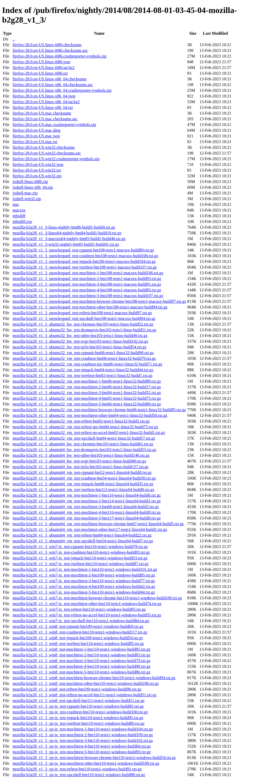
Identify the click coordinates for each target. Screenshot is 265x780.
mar (15, 204)
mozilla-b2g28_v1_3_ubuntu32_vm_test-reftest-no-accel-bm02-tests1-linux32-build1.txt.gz (88, 432)
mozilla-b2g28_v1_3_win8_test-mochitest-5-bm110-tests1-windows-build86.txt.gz (81, 672)
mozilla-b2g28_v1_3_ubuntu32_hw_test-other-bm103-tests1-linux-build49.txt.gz (79, 335)
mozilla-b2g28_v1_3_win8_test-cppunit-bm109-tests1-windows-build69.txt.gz (77, 626)
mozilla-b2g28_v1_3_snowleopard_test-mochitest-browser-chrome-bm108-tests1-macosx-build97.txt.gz (99, 301)
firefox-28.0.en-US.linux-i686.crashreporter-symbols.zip (59, 56)
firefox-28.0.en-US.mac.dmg (36, 130)
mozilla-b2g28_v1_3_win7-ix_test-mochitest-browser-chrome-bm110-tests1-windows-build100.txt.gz (97, 598)
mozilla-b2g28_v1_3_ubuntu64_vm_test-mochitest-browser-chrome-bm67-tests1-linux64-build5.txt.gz (98, 524)
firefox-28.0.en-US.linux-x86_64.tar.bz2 (45, 102)
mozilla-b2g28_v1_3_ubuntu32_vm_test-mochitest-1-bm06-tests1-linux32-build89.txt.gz (86, 381)
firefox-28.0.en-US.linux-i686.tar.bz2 (43, 67)
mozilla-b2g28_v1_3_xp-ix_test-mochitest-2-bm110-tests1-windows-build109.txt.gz (82, 735)
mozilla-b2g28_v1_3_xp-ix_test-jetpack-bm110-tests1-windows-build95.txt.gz (77, 717)
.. (13, 39)
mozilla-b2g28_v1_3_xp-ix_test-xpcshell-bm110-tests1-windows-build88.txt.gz (78, 774)
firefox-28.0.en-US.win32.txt (36, 170)
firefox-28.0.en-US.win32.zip (36, 176)
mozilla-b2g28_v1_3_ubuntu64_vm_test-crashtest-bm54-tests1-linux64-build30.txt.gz (84, 478)
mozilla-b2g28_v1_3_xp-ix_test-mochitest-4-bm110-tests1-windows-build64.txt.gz (81, 746)
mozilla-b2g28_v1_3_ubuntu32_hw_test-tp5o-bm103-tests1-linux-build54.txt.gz (79, 347)
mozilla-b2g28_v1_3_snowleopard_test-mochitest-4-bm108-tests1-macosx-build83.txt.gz (86, 290)
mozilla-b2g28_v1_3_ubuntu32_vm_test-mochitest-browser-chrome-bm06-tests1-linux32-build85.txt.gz (99, 409)
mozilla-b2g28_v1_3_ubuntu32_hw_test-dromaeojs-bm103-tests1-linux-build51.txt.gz (84, 330)
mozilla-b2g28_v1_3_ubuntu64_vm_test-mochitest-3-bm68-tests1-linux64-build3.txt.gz (85, 506)
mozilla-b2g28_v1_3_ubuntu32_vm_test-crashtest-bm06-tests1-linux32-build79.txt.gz (84, 358)
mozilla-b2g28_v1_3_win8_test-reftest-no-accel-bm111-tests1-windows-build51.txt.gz (84, 695)
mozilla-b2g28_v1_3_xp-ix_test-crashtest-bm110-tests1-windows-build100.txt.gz (80, 712)
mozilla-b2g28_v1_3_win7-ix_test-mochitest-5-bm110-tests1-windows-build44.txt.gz (83, 592)
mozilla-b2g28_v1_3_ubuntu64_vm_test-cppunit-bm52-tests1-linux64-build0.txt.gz (82, 472)
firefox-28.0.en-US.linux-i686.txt (40, 73)
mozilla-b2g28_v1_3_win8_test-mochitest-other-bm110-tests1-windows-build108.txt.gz (85, 683)
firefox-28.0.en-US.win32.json (37, 164)
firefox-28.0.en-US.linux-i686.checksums (47, 45)
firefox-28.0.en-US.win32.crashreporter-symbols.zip (55, 159)
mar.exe (18, 210)
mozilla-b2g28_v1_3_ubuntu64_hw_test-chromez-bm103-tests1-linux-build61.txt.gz (82, 444)
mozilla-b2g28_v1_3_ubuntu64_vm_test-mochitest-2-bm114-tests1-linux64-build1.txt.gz (86, 501)
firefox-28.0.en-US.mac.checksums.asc (44, 119)
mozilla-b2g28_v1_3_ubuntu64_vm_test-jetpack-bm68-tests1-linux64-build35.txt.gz (82, 484)
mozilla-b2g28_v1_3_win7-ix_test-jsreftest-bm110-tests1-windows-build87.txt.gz (80, 563)
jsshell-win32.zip (26, 198)
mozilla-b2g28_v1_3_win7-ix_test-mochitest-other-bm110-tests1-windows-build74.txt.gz (86, 603)
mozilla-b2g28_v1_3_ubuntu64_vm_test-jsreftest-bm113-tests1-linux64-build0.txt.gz (83, 489)
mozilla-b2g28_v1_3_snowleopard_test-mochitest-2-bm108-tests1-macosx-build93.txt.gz (86, 278)
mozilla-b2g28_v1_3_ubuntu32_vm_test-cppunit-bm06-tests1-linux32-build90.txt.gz (83, 352)
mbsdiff (18, 216)
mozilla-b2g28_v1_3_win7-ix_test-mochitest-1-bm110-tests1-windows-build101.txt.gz (84, 569)
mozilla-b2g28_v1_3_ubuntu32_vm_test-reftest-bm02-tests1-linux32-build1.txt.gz (81, 421)
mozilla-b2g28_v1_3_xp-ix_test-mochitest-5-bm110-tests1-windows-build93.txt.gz (81, 752)
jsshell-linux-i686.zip (30, 181)
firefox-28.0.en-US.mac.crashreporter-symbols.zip (54, 124)
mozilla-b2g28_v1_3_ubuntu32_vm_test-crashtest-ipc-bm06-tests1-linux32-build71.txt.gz (87, 364)
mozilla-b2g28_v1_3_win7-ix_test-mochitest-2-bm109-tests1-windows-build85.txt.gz (83, 575)
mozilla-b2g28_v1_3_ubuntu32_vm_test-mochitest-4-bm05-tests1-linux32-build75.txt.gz (86, 398)
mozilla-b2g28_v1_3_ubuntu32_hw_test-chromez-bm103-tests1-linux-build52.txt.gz (82, 324)
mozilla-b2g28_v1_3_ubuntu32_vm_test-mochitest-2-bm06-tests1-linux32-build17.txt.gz (86, 387)
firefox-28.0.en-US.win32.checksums (43, 147)
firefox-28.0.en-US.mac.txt (34, 141)
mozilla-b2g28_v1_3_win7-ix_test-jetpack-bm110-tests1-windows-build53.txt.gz (79, 558)
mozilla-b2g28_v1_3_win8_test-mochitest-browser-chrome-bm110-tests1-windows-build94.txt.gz (93, 678)
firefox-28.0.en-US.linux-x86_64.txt (42, 107)
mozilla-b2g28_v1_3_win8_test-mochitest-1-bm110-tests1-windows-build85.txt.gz (81, 649)
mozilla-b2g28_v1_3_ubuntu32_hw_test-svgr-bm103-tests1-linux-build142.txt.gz (80, 341)
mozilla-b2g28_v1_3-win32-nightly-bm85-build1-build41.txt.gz (65, 244)
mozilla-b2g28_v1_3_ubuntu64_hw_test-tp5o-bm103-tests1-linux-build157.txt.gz (80, 467)
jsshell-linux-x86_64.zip (32, 187)
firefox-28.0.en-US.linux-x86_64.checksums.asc (52, 84)
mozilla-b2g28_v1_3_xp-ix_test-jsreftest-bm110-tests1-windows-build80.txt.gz (78, 723)
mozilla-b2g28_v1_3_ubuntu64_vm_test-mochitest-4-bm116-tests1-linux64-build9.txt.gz (86, 512)
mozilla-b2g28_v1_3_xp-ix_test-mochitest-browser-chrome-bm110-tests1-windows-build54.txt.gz (94, 757)
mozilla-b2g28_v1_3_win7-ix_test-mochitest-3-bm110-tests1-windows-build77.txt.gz (83, 581)
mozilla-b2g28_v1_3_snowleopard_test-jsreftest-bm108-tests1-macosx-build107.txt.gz (84, 267)
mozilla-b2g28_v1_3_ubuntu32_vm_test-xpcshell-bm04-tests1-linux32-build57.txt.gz (83, 438)
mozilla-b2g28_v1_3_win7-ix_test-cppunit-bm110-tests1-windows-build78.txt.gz (80, 546)
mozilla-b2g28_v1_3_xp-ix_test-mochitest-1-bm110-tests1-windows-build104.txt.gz (82, 729)
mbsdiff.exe (22, 221)
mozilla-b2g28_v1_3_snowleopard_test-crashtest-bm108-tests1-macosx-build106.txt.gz (85, 256)
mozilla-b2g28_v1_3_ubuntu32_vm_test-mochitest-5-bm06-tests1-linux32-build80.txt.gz (86, 404)
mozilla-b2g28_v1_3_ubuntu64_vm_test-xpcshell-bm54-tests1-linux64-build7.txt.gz (82, 541)
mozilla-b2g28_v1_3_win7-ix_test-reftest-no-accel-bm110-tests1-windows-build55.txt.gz (86, 615)
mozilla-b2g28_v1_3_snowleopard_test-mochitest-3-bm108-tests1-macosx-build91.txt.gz (86, 284)
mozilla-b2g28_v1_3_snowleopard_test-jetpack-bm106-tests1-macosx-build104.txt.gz (84, 261)
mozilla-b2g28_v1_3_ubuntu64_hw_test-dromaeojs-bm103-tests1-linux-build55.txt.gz (84, 449)
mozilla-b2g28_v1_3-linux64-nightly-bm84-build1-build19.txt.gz (66, 233)
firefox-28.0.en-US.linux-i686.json (41, 62)
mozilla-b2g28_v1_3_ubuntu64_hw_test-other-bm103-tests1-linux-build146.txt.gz (80, 455)
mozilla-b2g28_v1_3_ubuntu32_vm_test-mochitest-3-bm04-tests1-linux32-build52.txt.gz (86, 392)
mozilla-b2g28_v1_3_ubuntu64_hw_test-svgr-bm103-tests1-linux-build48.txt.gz (79, 461)
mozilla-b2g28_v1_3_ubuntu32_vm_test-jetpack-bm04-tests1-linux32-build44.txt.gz (82, 370)
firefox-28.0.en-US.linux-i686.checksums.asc (50, 50)
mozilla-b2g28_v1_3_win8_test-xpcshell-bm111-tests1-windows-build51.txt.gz (78, 700)
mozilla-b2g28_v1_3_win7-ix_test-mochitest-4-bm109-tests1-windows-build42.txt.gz (83, 586)
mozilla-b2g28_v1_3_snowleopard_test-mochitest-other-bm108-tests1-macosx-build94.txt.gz (89, 307)
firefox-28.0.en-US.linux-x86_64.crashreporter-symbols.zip (61, 90)
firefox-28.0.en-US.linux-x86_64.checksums (49, 79)
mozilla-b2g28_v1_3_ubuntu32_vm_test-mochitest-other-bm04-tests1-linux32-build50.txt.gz (89, 415)
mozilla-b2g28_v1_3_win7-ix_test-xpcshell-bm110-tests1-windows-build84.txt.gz (80, 621)
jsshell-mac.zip (24, 193)
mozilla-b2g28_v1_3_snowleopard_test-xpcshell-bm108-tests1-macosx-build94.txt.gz (83, 318)
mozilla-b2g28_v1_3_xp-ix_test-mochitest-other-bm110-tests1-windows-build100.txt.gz (85, 763)
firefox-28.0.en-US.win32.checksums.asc (46, 153)
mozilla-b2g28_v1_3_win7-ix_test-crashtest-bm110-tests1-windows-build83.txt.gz (81, 552)
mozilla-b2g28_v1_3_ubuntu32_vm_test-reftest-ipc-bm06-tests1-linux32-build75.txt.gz (85, 427)
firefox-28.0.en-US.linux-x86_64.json (43, 96)
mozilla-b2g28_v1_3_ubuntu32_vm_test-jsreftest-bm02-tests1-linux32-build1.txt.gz (82, 375)
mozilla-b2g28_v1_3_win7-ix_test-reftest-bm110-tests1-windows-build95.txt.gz (79, 609)
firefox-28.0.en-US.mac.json (36, 136)
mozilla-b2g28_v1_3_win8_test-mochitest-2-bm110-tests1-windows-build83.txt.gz (81, 655)
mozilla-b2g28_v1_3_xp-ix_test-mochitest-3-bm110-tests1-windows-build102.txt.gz (82, 740)
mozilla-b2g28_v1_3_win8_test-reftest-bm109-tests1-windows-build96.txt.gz (76, 689)
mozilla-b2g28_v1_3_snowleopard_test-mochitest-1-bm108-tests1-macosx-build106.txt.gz (87, 273)
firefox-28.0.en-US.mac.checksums (41, 113)
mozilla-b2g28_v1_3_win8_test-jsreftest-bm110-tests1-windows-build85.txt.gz (78, 643)
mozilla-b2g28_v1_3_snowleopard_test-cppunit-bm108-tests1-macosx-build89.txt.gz (83, 250)
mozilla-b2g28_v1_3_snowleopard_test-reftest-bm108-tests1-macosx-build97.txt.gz (82, 313)
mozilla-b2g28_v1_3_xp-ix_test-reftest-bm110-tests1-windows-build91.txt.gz (77, 769)
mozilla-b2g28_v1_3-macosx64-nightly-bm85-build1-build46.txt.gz (68, 238)
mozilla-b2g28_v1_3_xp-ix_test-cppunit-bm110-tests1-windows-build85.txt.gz (78, 706)
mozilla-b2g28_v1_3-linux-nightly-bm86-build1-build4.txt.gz (63, 227)
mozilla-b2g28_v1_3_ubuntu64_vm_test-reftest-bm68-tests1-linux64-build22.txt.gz (82, 535)
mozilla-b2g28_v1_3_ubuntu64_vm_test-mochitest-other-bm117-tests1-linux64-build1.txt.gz (89, 529)
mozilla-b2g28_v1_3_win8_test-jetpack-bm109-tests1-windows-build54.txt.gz (77, 638)
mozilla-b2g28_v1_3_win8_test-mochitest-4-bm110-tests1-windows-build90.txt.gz (81, 666)
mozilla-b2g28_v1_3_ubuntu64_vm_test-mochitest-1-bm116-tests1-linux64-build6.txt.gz (86, 495)
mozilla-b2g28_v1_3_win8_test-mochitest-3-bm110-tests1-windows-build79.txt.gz (81, 660)
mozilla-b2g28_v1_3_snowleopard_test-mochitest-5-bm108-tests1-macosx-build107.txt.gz (87, 295)
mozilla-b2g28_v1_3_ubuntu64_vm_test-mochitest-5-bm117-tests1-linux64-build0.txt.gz (86, 518)
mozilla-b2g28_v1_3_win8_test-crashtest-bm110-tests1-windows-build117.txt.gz (79, 632)
